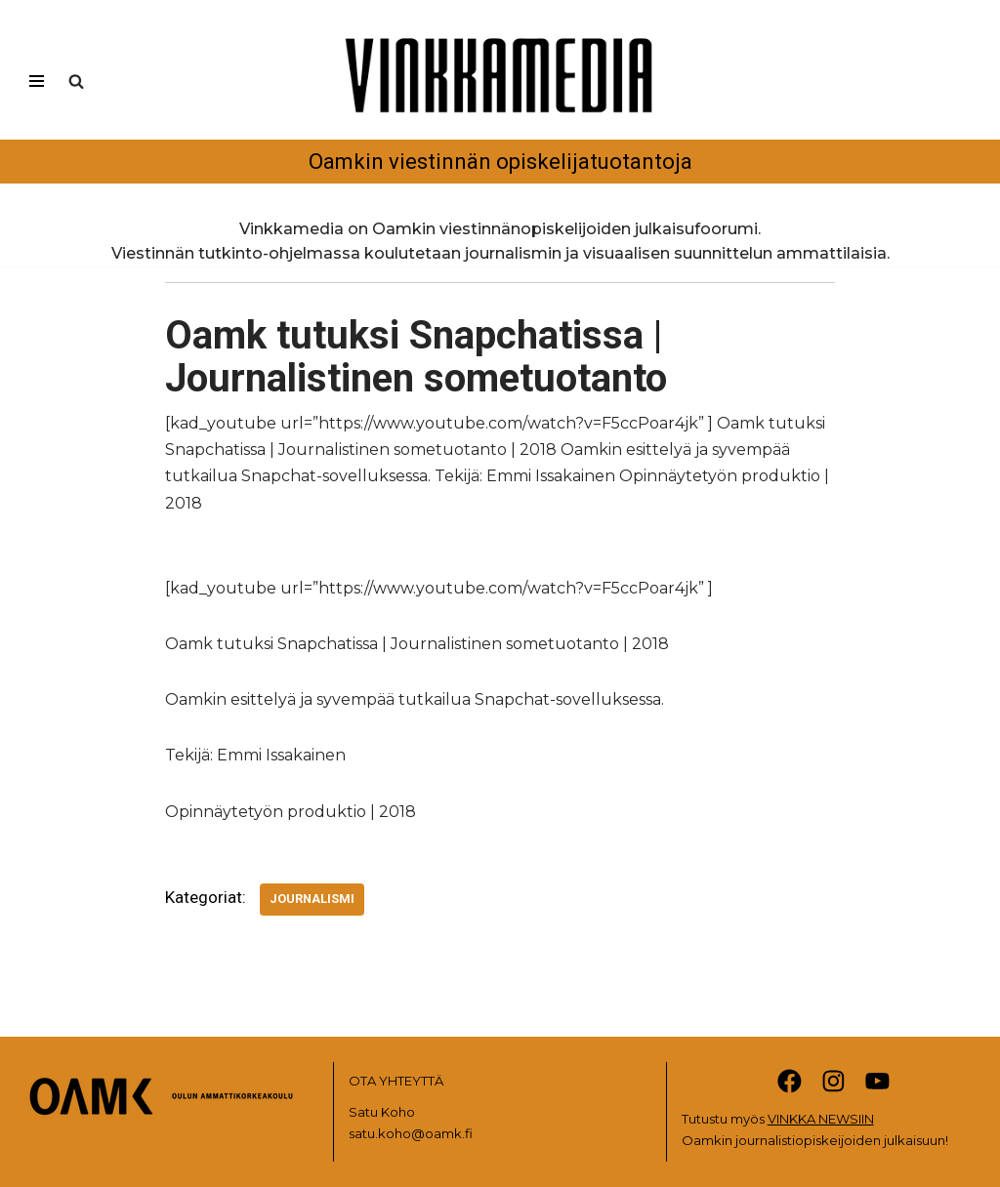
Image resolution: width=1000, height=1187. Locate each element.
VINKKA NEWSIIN (821, 1118)
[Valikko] (37, 81)
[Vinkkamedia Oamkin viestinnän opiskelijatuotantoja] (500, 101)
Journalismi (312, 898)
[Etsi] (76, 81)
